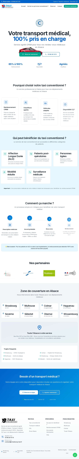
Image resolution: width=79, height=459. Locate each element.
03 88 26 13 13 (50, 54)
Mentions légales (62, 449)
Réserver (53, 6)
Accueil (23, 6)
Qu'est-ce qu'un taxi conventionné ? (37, 6)
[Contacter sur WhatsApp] (75, 455)
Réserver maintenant (71, 6)
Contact (59, 6)
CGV (67, 453)
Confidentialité (72, 449)
